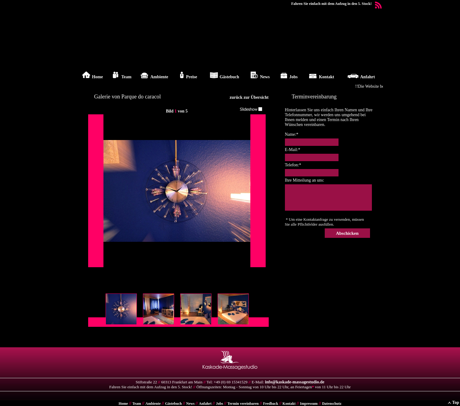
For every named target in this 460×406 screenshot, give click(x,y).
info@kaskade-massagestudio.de (294, 382)
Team (136, 403)
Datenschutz (331, 403)
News (190, 403)
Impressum (309, 403)
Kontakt (289, 403)
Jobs (219, 403)
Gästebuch (173, 403)
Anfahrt (205, 403)
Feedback (270, 403)
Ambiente (153, 403)
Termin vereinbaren (243, 403)
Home (123, 403)
